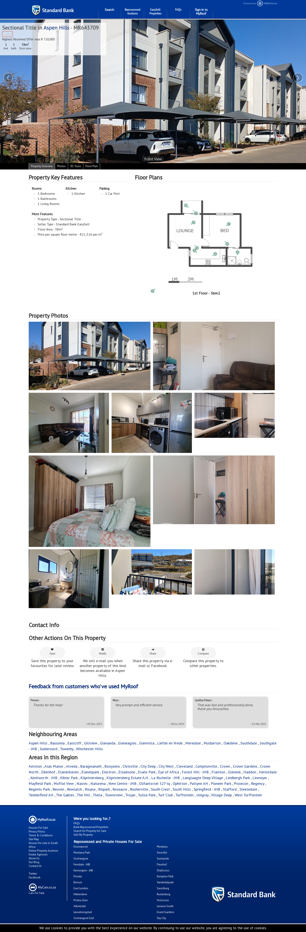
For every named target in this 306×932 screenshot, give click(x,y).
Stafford (230, 789)
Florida (78, 876)
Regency (257, 783)
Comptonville (206, 766)
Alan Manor (53, 766)
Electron (109, 772)
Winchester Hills (89, 748)
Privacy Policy (37, 831)
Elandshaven (68, 772)
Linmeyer (259, 777)
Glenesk (234, 772)
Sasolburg (163, 888)
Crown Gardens (245, 766)
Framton (218, 772)
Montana (162, 846)
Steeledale (248, 789)
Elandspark (90, 772)
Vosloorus (163, 900)
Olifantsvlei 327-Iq (154, 783)
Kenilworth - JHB (43, 777)
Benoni (78, 882)
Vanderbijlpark (165, 882)
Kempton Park (165, 876)
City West (166, 766)
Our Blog (34, 862)
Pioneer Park (221, 783)
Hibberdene (80, 894)
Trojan (130, 795)
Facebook (34, 877)
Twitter (33, 873)
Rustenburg (163, 894)
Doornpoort (81, 846)
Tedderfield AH (41, 795)
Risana (90, 789)
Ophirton (180, 783)
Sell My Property (83, 835)
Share (153, 651)
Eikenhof (48, 772)
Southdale (248, 743)
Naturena (98, 783)
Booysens (112, 766)
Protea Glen (81, 900)
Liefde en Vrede (170, 743)
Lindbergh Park (238, 777)
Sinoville (162, 852)
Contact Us (35, 866)
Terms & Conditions (41, 835)
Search (109, 10)
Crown (225, 766)
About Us (34, 858)
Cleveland (184, 766)
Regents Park (39, 789)
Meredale (193, 743)
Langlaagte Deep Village (203, 777)
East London (81, 888)
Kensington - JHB (83, 870)
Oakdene (231, 743)
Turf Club (165, 795)
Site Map (34, 839)
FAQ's (178, 9)
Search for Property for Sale (90, 831)
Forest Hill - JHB (195, 772)
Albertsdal (80, 906)
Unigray (202, 795)
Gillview (90, 743)
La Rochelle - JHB (165, 777)
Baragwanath (91, 766)
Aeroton (35, 766)
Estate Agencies (38, 854)
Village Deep (221, 795)
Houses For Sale (38, 828)
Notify (102, 651)
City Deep (148, 766)
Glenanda (107, 743)
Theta (97, 795)
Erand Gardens (165, 912)
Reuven (58, 789)
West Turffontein (248, 795)
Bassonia (57, 743)
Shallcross (163, 870)
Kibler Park (69, 777)
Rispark (104, 789)
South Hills (182, 789)
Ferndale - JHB (82, 864)
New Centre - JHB (122, 783)
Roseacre (119, 789)
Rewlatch (74, 789)
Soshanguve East (84, 918)
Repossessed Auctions (132, 11)
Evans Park (146, 772)
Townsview (114, 795)
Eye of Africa (168, 772)
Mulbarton (212, 743)
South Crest (160, 789)
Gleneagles (127, 743)
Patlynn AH (199, 783)
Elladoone (126, 772)
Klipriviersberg (92, 777)
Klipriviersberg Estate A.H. (127, 777)
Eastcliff (74, 743)
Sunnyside (163, 858)
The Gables (65, 795)
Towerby (66, 748)
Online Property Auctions (43, 850)
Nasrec (82, 783)
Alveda (71, 766)
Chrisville (130, 766)
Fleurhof (162, 864)
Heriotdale (268, 772)
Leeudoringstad (83, 912)
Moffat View (64, 783)
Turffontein (184, 795)
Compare (203, 651)
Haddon (249, 772)
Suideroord (48, 748)
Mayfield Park (40, 783)
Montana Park (82, 852)
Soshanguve (81, 858)
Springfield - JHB (207, 789)
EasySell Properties (155, 11)
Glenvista (146, 743)
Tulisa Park (146, 795)
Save (52, 651)
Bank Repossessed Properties (91, 827)
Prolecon (241, 783)
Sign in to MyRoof (201, 12)
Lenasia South (165, 906)
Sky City (161, 918)
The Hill (83, 795)
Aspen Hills (56, 27)
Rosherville (139, 789)
